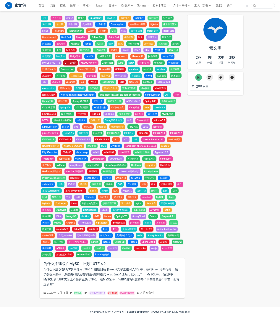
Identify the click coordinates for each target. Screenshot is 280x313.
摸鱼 (63, 5)
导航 (52, 5)
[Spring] (143, 6)
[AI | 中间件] (182, 6)
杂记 (219, 5)
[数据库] (127, 6)
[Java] (100, 6)
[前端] (87, 6)
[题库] (74, 6)
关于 (230, 5)
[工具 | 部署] (203, 6)
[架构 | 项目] (161, 6)
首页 (41, 5)
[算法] (113, 6)
